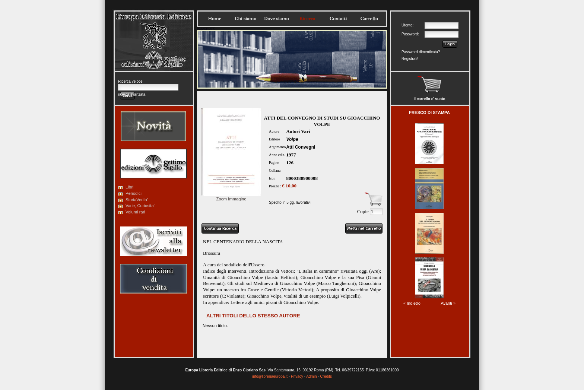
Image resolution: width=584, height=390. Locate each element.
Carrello (369, 18)
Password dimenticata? (421, 52)
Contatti (338, 18)
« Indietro (411, 303)
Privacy (297, 376)
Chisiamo (245, 18)
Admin (311, 376)
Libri (129, 187)
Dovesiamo (276, 18)
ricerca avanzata (131, 94)
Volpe (292, 139)
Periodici (134, 193)
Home (214, 18)
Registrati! (410, 59)
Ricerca (307, 18)
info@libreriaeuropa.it (270, 376)
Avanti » (448, 303)
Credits (326, 376)
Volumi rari (135, 212)
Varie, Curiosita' (140, 205)
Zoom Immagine (231, 196)
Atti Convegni (300, 147)
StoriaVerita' (137, 199)
